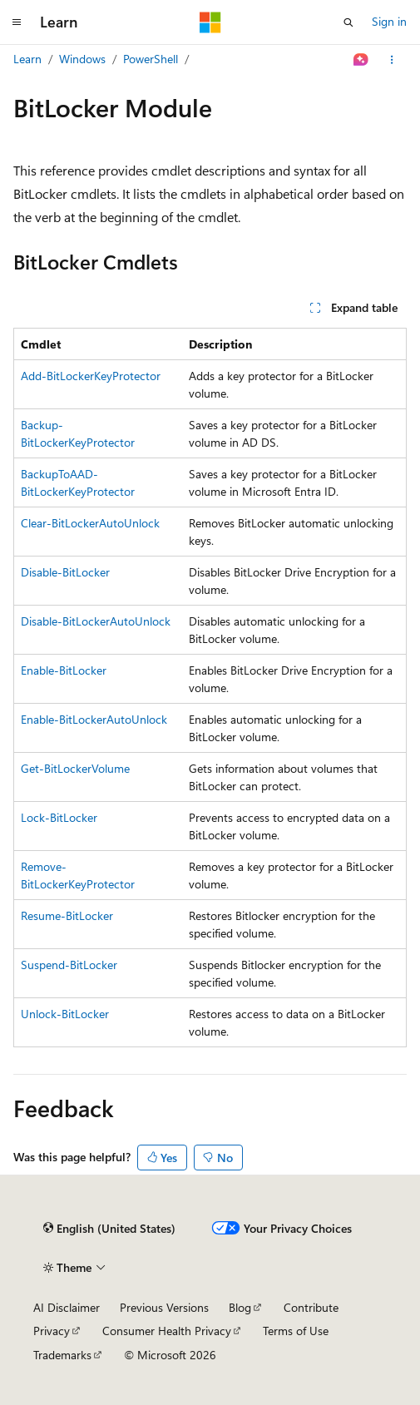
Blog (240, 1307)
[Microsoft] (210, 22)
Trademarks (62, 1355)
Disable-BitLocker (65, 572)
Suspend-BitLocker (69, 964)
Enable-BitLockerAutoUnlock (94, 719)
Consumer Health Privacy (166, 1330)
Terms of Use (296, 1330)
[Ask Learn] (361, 60)
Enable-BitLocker (63, 670)
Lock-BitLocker (59, 817)
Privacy (51, 1330)
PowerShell (150, 59)
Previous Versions (164, 1307)
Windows (82, 59)
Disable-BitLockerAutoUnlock (95, 621)
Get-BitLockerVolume (75, 768)
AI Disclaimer (66, 1307)
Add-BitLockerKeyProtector (91, 375)
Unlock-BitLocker (65, 1014)
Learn (27, 59)
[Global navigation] (16, 22)
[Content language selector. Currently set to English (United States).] (109, 1228)
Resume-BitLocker (67, 915)
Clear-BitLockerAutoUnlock (90, 523)
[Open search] (348, 22)
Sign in (389, 21)
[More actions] (392, 60)
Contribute (311, 1307)
